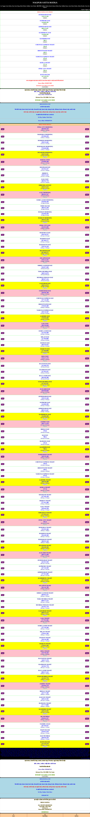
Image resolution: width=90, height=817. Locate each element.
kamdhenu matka (37, 750)
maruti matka (51, 748)
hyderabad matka (17, 750)
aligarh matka (10, 750)
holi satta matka (48, 753)
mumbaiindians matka (15, 749)
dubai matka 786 (79, 756)
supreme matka (23, 750)
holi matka (69, 749)
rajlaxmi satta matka (71, 753)
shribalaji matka (24, 748)
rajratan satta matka (55, 753)
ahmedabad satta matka (24, 754)
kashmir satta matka (72, 754)
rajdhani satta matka (63, 753)
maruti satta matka (85, 751)
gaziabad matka (22, 749)
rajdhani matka (80, 749)
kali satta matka (41, 751)
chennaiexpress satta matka (5, 753)
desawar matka (76, 748)
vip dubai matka (66, 756)
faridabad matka (29, 749)
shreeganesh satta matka (46, 752)
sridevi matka (14, 748)
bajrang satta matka (64, 754)
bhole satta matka (49, 754)
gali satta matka (55, 751)
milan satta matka (41, 753)
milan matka (64, 749)
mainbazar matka (86, 750)
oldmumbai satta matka (19, 756)
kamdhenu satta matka (34, 754)
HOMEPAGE (45, 812)
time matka (41, 748)
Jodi (3, 129)
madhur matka (63, 748)
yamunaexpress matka (52, 749)
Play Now (45, 131)
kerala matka (2, 748)
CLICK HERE (45, 87)
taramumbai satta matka (56, 752)
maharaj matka (57, 748)
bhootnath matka (44, 749)
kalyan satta (46, 757)
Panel (87, 129)
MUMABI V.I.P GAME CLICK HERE (45, 86)
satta (34, 756)
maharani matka (70, 748)
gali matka (30, 748)
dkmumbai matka (72, 750)
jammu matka (43, 750)
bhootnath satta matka (15, 753)
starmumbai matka (4, 750)
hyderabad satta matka (7, 754)
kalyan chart (51, 757)
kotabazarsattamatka (28, 756)
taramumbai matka (6, 749)
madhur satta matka (13, 752)
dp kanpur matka (57, 757)
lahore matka (59, 749)
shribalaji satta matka (48, 751)
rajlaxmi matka (86, 749)
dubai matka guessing (45, 756)
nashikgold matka (79, 750)
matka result (35, 757)
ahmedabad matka (30, 750)
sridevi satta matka (33, 751)
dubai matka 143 (73, 756)
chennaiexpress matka (36, 749)
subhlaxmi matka (35, 748)
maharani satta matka (22, 752)
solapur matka (82, 748)
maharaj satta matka (5, 752)
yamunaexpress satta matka (25, 753)
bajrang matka (59, 750)
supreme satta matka (16, 754)
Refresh (45, 17)
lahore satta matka (33, 753)
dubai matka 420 (60, 756)
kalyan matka (53, 750)
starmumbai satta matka (80, 753)
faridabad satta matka (84, 752)
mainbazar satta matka (10, 756)
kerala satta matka (18, 751)
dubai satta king (38, 756)
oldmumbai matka (4, 751)
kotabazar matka (11, 751)
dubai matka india (53, 756)
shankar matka (8, 748)
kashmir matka (65, 750)
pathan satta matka (77, 751)
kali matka (19, 748)
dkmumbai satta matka (80, 754)
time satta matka (71, 751)
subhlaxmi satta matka (63, 751)
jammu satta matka (42, 754)
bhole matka (48, 750)
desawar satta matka (30, 752)
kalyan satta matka (56, 754)
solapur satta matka (38, 752)
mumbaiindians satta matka (66, 752)
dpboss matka (40, 757)
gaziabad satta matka (75, 752)
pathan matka (46, 748)
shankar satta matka (26, 751)
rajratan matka (74, 749)
